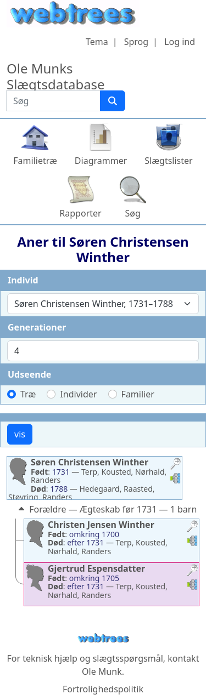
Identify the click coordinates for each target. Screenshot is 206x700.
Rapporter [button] (80, 213)
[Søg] (112, 100)
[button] (175, 465)
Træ (28, 394)
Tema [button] (97, 42)
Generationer (37, 327)
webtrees (103, 638)
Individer (78, 394)
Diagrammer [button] (101, 161)
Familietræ (35, 161)
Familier (137, 394)
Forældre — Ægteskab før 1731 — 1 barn (106, 509)
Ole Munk (102, 671)
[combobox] (103, 304)
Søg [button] (133, 213)
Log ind (179, 42)
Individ (23, 280)
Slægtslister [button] (168, 161)
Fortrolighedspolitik (103, 689)
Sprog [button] (136, 42)
